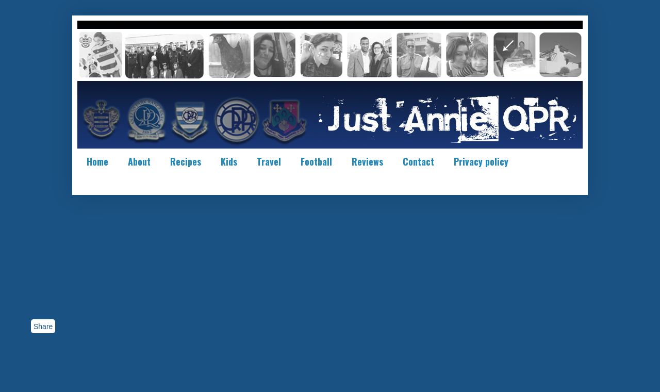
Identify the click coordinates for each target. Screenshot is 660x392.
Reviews (367, 161)
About (139, 161)
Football (316, 161)
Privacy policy (481, 161)
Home (97, 161)
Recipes (185, 161)
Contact (418, 161)
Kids (229, 161)
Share (43, 326)
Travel (269, 161)
